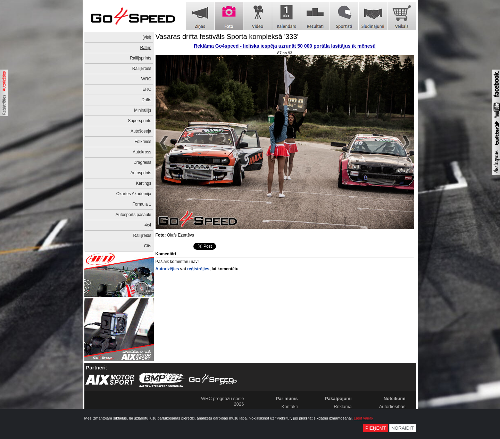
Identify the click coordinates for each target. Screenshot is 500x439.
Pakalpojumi (338, 398)
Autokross (142, 152)
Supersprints (139, 120)
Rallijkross (141, 68)
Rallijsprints (140, 58)
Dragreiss (142, 162)
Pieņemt (375, 428)
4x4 (147, 225)
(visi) (146, 37)
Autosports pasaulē (133, 214)
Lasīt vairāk (363, 418)
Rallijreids (142, 235)
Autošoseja (141, 131)
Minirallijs (142, 110)
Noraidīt (402, 428)
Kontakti (290, 406)
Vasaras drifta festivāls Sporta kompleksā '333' (227, 36)
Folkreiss (142, 141)
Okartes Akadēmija (133, 193)
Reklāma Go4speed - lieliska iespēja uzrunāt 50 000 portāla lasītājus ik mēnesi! (285, 46)
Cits (147, 246)
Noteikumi (395, 398)
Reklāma (342, 406)
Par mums (287, 398)
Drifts (146, 99)
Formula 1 (141, 204)
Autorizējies (167, 268)
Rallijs (145, 47)
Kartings (143, 183)
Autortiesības (392, 406)
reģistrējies (198, 268)
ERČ (146, 89)
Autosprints (140, 172)
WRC (146, 79)
